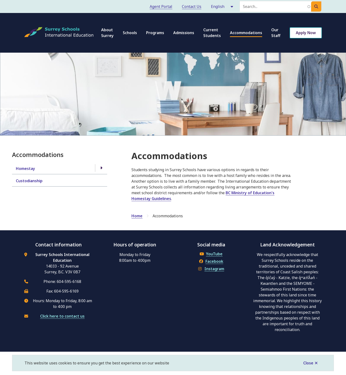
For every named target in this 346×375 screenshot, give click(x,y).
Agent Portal (161, 6)
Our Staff (275, 32)
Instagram (211, 268)
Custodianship (29, 180)
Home (136, 216)
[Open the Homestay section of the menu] (101, 168)
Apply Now (306, 32)
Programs (155, 32)
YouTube (211, 253)
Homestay (25, 168)
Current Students (212, 32)
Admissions (183, 32)
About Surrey (107, 32)
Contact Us (191, 6)
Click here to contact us (62, 316)
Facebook (211, 261)
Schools (130, 32)
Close (308, 363)
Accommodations (246, 32)
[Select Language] (222, 6)
